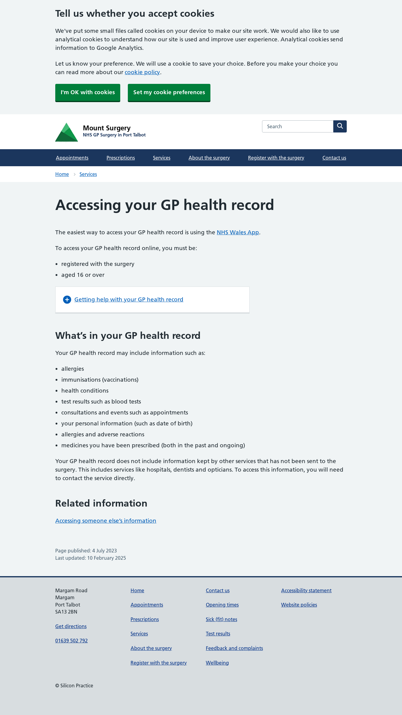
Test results (218, 634)
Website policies (299, 605)
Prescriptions (121, 158)
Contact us (334, 158)
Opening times (222, 605)
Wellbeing (217, 663)
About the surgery (209, 158)
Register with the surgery (276, 158)
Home (62, 174)
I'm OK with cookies (88, 92)
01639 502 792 (71, 641)
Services (161, 158)
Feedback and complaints (234, 648)
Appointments (72, 158)
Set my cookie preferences (169, 92)
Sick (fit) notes (221, 619)
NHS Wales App (238, 232)
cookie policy (142, 72)
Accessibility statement (306, 590)
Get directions (71, 626)
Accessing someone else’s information (105, 520)
